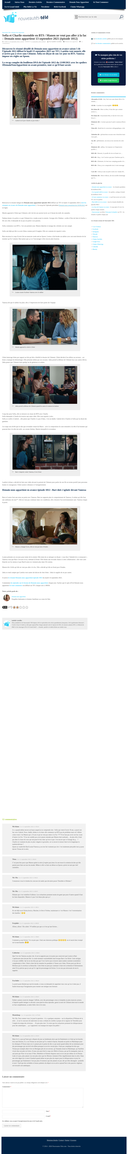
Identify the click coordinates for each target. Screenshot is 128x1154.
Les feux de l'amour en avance (100, 207)
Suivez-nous (19, 2)
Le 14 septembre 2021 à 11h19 (29, 1036)
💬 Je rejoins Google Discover (108, 80)
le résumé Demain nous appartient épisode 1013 (25, 578)
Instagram (96, 231)
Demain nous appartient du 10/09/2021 (72, 205)
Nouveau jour (96, 212)
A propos (73, 1140)
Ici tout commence (100, 2)
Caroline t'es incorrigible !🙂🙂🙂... (108, 105)
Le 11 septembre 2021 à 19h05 (29, 937)
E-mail (48, 1116)
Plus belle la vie (30, 7)
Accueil (7, 2)
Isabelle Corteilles (56, 41)
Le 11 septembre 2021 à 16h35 (28, 891)
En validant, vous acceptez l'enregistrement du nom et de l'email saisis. (22, 1121)
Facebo (95, 229)
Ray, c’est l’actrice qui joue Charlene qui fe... (111, 157)
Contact (61, 1140)
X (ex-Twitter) (97, 226)
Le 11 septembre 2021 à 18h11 (29, 907)
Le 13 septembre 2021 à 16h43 (30, 953)
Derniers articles (35, 2)
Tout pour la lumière (111, 212)
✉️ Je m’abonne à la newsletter (109, 75)
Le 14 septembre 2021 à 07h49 (31, 1015)
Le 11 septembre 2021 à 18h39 (29, 923)
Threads (95, 234)
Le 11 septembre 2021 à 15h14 (29, 826)
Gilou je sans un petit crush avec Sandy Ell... (111, 171)
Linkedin (95, 247)
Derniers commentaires (55, 2)
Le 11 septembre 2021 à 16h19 (27, 859)
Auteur (67, 1140)
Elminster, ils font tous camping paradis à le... (111, 161)
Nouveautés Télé (6, 32)
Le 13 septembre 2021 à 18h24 (29, 981)
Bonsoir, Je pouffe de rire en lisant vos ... (110, 153)
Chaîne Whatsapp (77, 7)
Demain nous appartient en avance (102, 187)
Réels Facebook (60, 7)
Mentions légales (52, 1140)
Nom (48, 1111)
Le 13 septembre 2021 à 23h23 (29, 997)
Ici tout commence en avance (100, 197)
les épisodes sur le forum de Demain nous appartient (29, 583)
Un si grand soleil (11, 7)
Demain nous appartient (79, 2)
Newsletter (45, 7)
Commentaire (6, 1086)
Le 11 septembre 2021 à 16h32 (28, 878)
